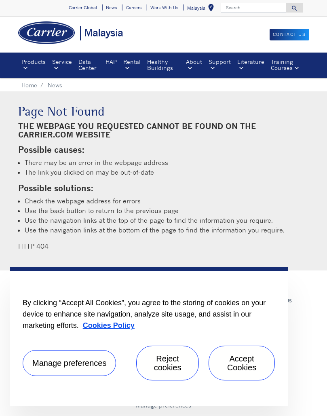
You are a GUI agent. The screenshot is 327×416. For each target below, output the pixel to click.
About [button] (194, 61)
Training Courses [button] (282, 64)
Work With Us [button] (164, 8)
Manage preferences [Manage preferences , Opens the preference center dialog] (69, 363)
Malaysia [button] (202, 9)
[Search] (253, 8)
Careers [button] (133, 8)
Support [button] (220, 61)
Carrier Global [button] (83, 8)
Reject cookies (167, 363)
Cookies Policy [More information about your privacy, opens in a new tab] (109, 325)
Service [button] (62, 61)
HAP (111, 61)
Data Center (87, 64)
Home (29, 85)
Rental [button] (132, 61)
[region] (149, 336)
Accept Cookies (241, 363)
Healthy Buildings (160, 64)
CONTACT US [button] (289, 34)
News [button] (111, 8)
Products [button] (33, 61)
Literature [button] (250, 61)
